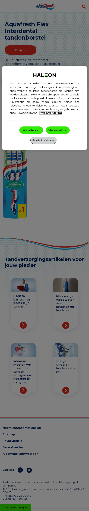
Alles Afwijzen (31, 130)
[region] (44, 108)
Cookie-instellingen (43, 140)
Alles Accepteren (57, 130)
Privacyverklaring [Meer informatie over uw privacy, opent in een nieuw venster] (50, 113)
